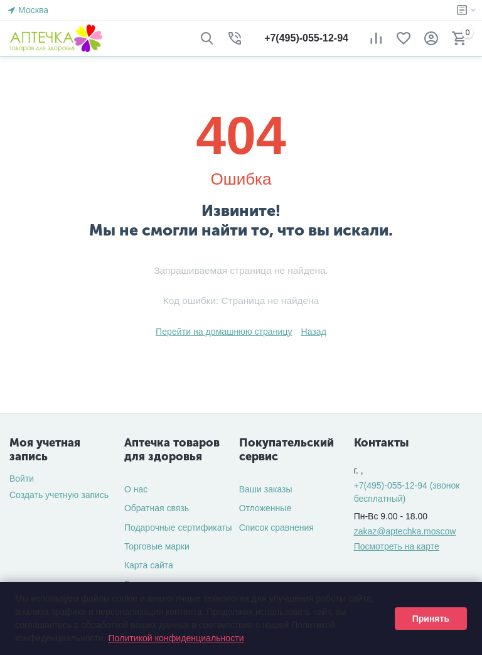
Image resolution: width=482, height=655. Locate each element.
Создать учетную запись (59, 495)
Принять (430, 619)
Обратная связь (156, 508)
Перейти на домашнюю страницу (224, 332)
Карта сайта (148, 565)
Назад (313, 332)
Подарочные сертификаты (178, 527)
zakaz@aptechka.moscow (405, 531)
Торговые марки (157, 546)
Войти (21, 479)
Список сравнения (276, 527)
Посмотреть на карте (396, 546)
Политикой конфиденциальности (175, 638)
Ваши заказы (265, 489)
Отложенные (265, 508)
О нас (135, 489)
